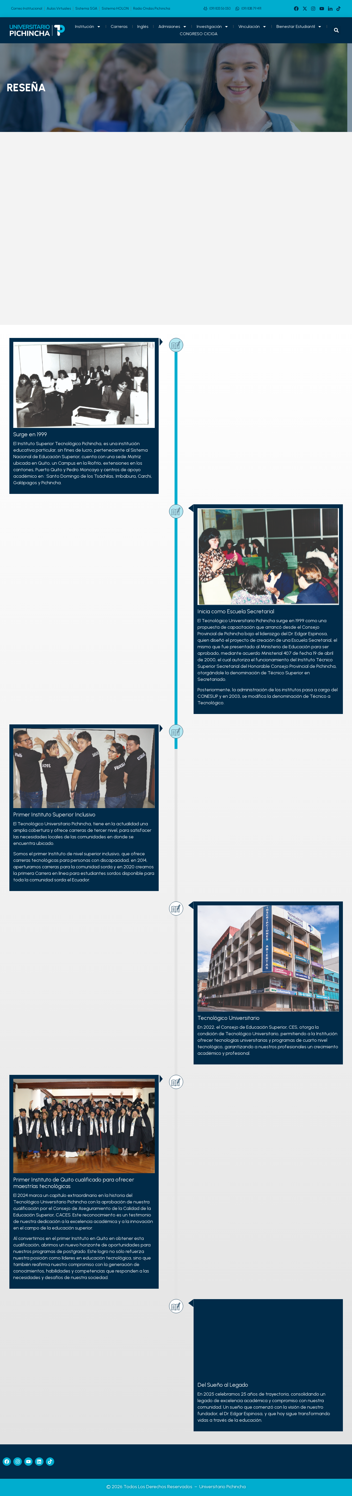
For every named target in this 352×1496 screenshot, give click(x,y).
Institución (88, 26)
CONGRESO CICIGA (199, 33)
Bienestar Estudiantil (299, 26)
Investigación (213, 26)
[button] (336, 30)
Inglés (142, 26)
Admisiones (172, 26)
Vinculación (252, 26)
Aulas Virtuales (59, 8)
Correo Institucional (26, 8)
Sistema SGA (86, 8)
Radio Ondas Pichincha (151, 8)
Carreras (119, 26)
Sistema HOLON (115, 8)
